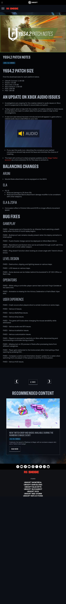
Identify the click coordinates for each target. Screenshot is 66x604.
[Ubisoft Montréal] (33, 482)
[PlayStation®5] (33, 519)
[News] (33, 588)
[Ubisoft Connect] (33, 583)
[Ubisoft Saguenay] (33, 498)
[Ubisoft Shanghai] (33, 500)
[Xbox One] (33, 517)
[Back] (33, 382)
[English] (33, 564)
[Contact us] (33, 594)
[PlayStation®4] (33, 522)
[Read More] (14, 449)
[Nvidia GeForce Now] (33, 534)
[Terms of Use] (33, 600)
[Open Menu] (2, 9)
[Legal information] (33, 603)
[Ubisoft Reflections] (33, 496)
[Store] (33, 580)
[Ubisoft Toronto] (33, 503)
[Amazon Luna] (33, 526)
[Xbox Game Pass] (33, 513)
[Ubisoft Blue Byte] (33, 487)
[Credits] (33, 505)
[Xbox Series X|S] (33, 515)
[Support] (33, 590)
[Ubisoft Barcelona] (33, 485)
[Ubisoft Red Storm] (33, 494)
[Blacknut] (33, 536)
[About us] (33, 585)
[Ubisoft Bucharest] (33, 489)
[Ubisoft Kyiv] (33, 491)
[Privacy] (33, 597)
